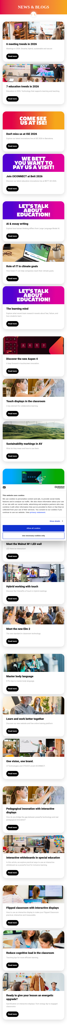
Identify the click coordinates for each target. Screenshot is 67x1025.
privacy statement (37, 512)
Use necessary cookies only (33, 536)
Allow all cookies (33, 528)
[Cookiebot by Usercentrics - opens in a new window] (54, 487)
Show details (55, 521)
